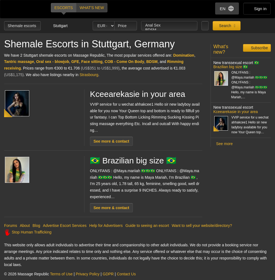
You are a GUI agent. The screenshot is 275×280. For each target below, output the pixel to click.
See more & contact (111, 141)
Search (224, 26)
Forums (10, 225)
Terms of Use (61, 274)
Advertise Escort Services (65, 225)
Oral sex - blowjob (52, 61)
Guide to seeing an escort (147, 225)
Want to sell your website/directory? (202, 225)
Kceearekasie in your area (137, 94)
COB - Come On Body (124, 61)
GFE (75, 61)
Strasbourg (89, 75)
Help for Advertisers (106, 225)
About (25, 225)
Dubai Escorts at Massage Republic (22, 9)
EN (227, 8)
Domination (183, 55)
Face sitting (92, 61)
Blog (36, 225)
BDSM (169, 30)
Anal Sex (169, 25)
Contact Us (126, 274)
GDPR (108, 274)
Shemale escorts (22, 26)
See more (224, 144)
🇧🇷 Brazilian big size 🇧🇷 (133, 160)
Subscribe (259, 48)
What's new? (220, 49)
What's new (92, 7)
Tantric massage (19, 61)
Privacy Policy (88, 274)
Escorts (63, 7)
